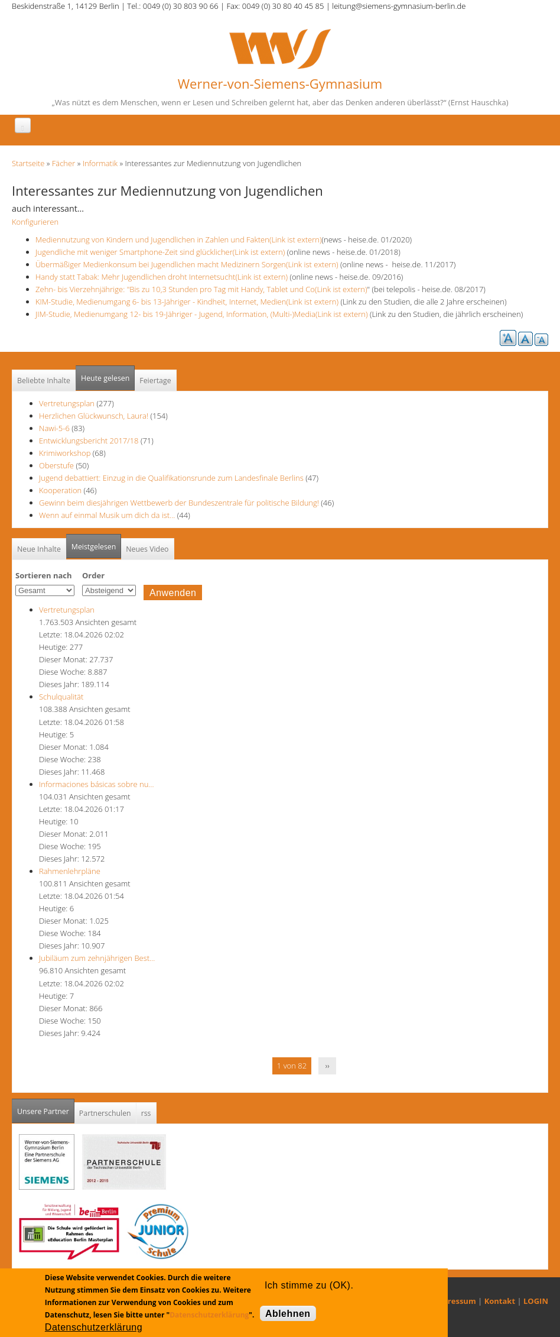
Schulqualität (61, 696)
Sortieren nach (43, 575)
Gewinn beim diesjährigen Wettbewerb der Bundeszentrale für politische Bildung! (179, 502)
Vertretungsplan (67, 403)
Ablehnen (288, 1314)
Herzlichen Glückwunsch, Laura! (93, 415)
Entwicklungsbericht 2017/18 (89, 440)
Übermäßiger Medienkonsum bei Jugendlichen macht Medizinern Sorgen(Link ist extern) (186, 264)
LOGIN (535, 1301)
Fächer (63, 163)
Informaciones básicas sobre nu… (96, 784)
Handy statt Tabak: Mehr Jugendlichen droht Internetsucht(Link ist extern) (161, 276)
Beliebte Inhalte (43, 380)
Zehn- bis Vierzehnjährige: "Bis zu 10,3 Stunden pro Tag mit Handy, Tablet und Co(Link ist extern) (201, 289)
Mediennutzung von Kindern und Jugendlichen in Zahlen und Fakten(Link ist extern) (178, 239)
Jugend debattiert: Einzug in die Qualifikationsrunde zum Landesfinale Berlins (171, 477)
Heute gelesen (105, 378)
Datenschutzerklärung (209, 1315)
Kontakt (499, 1301)
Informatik (100, 163)
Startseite (28, 163)
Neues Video (147, 549)
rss (146, 1113)
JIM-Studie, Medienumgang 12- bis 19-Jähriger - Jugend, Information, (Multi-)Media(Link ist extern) (201, 314)
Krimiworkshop (64, 453)
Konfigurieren (35, 221)
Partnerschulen (105, 1113)
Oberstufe (56, 465)
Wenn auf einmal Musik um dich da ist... (108, 515)
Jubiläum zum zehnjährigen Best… (97, 958)
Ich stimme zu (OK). (309, 1285)
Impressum (454, 1301)
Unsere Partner (45, 1107)
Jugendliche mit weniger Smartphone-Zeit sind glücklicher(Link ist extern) (160, 252)
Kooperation (60, 490)
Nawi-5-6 (54, 428)
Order (93, 575)
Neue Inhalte (39, 549)
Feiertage (155, 380)
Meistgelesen (93, 547)
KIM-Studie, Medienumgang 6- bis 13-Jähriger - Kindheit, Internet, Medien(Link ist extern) (186, 301)
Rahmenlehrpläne (69, 871)
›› (327, 1065)
